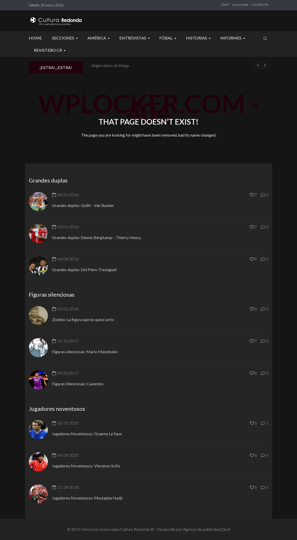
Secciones (65, 37)
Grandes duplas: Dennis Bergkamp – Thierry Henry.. (97, 237)
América (99, 37)
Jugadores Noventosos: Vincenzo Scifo (86, 465)
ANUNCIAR (240, 5)
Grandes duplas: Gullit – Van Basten (83, 205)
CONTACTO (259, 5)
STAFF (225, 5)
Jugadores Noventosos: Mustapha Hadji (87, 497)
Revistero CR (50, 50)
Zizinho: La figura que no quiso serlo (83, 319)
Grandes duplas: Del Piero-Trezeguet (84, 269)
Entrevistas (135, 37)
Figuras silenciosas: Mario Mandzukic (85, 351)
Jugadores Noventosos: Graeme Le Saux (87, 433)
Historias (199, 37)
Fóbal (168, 37)
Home (35, 37)
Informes (233, 37)
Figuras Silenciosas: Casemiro (78, 383)
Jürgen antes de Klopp (110, 65)
